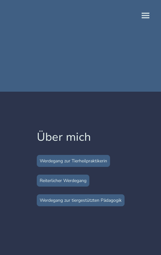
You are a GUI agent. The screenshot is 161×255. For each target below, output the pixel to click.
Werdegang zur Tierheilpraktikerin (73, 161)
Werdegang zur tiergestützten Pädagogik (81, 200)
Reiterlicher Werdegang (63, 181)
